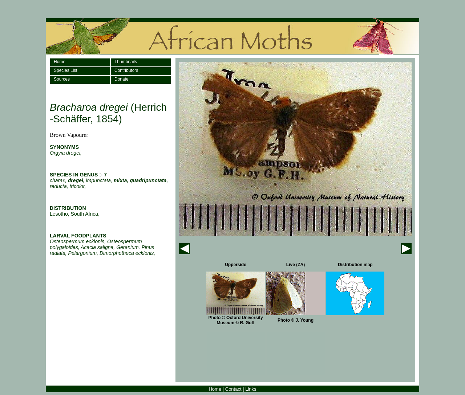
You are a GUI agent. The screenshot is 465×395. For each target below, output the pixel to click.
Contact (233, 389)
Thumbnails (125, 61)
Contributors (126, 70)
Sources (62, 79)
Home (59, 61)
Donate (121, 79)
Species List (65, 70)
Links (250, 389)
